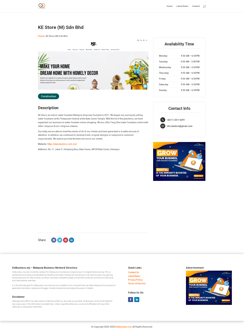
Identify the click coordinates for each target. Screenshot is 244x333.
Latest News (182, 6)
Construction (48, 96)
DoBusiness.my (123, 327)
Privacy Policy (135, 280)
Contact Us (133, 272)
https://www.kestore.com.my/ (62, 144)
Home (170, 6)
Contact (196, 6)
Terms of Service (136, 283)
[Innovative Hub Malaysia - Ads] (179, 180)
